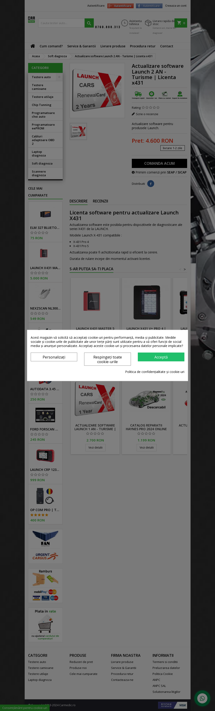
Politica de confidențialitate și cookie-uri (154, 372)
